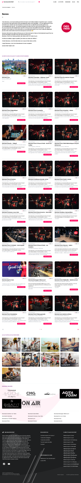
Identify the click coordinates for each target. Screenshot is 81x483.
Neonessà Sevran (58, 421)
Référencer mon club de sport (48, 458)
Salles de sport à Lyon (68, 437)
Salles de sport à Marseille (69, 446)
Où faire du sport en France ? (48, 435)
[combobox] (29, 2)
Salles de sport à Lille (68, 442)
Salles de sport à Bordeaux (69, 444)
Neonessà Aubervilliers (33, 413)
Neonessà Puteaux (32, 421)
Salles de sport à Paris (68, 435)
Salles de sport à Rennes (69, 459)
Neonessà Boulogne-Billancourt (61, 413)
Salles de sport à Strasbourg (70, 440)
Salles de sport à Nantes (69, 453)
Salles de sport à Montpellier (70, 455)
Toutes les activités (45, 440)
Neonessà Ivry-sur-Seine (60, 416)
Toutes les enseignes (6, 7)
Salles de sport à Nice (68, 451)
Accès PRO (43, 460)
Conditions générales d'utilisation (72, 474)
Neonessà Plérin (6, 421)
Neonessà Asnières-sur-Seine (9, 413)
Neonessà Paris (57, 418)
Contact (43, 444)
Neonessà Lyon (31, 418)
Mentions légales (60, 474)
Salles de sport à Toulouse (69, 448)
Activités (60, 2)
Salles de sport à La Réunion (70, 462)
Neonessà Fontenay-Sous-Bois (35, 416)
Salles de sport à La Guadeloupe (71, 464)
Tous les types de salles (46, 442)
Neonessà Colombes (7, 416)
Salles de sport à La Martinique (70, 466)
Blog (73, 2)
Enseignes (67, 2)
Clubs (54, 2)
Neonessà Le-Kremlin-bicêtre (9, 418)
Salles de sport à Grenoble (69, 457)
